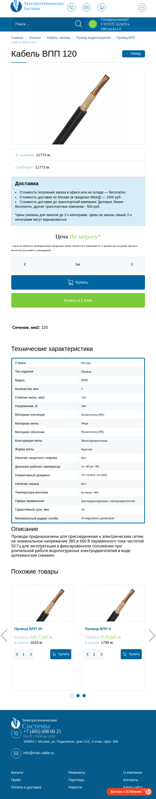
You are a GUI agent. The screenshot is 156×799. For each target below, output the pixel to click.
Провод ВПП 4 (98, 629)
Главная (17, 37)
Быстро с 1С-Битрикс (126, 791)
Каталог (17, 772)
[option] (43, 641)
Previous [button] (7, 635)
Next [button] (149, 635)
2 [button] (78, 695)
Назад (134, 53)
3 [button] (84, 695)
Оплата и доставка (26, 787)
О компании (132, 772)
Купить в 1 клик (78, 300)
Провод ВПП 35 (28, 629)
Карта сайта (133, 787)
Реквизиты (76, 772)
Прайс (16, 780)
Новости (75, 787)
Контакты (130, 780)
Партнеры (76, 780)
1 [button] (71, 695)
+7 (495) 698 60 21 (42, 731)
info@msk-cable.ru (39, 753)
